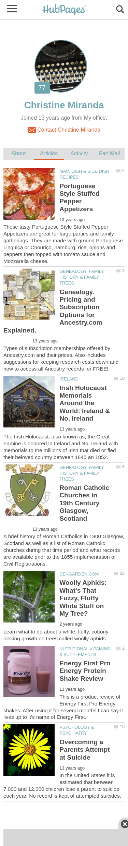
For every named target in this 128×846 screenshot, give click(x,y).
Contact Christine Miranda (64, 130)
